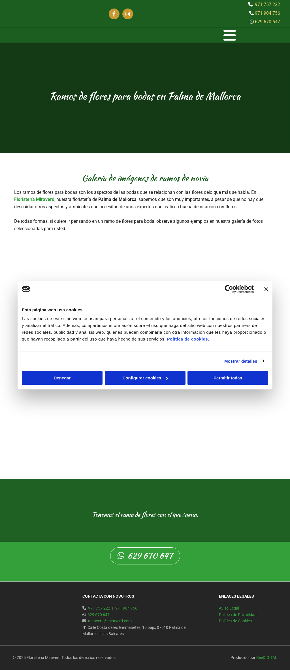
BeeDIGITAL (266, 657)
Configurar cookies (145, 377)
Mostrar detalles (240, 361)
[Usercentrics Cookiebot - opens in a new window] (229, 289)
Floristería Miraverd (34, 199)
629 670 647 (267, 21)
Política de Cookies (235, 621)
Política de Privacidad (238, 614)
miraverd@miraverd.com (110, 621)
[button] (147, 35)
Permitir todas (228, 377)
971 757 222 (267, 4)
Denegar (62, 377)
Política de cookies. (188, 339)
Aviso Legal (229, 608)
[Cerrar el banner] (266, 289)
